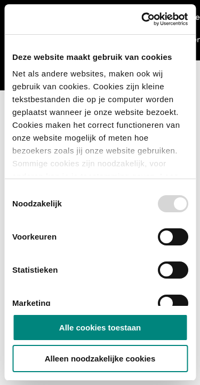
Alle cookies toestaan (100, 327)
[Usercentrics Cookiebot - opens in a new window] (142, 19)
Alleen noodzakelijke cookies (100, 358)
